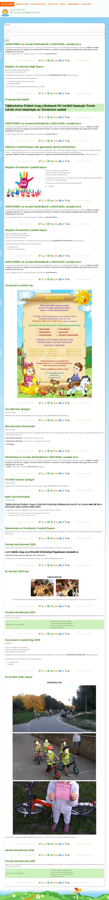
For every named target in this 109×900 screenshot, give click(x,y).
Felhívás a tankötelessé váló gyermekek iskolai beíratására (40, 146)
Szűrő (7, 40)
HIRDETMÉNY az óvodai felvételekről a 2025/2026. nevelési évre (43, 44)
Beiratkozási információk (20, 426)
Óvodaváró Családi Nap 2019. (22, 639)
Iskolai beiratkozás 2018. (20, 850)
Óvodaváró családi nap (19, 285)
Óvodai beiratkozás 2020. (20, 544)
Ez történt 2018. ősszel (18, 677)
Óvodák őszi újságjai (17, 409)
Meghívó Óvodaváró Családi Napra (26, 167)
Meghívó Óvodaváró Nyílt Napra (24, 66)
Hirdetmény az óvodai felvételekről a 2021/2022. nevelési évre (41, 457)
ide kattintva (53, 415)
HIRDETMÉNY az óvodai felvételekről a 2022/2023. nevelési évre (43, 261)
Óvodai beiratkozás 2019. (20, 612)
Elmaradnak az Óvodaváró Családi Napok (30, 528)
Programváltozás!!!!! (17, 99)
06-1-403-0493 (19, 10)
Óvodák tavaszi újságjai (19, 479)
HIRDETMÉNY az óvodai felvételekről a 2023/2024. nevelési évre (43, 206)
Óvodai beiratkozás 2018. (20, 861)
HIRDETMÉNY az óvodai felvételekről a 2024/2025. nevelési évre (43, 123)
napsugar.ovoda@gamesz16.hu (26, 12)
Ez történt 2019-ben (17, 571)
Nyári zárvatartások (17, 496)
